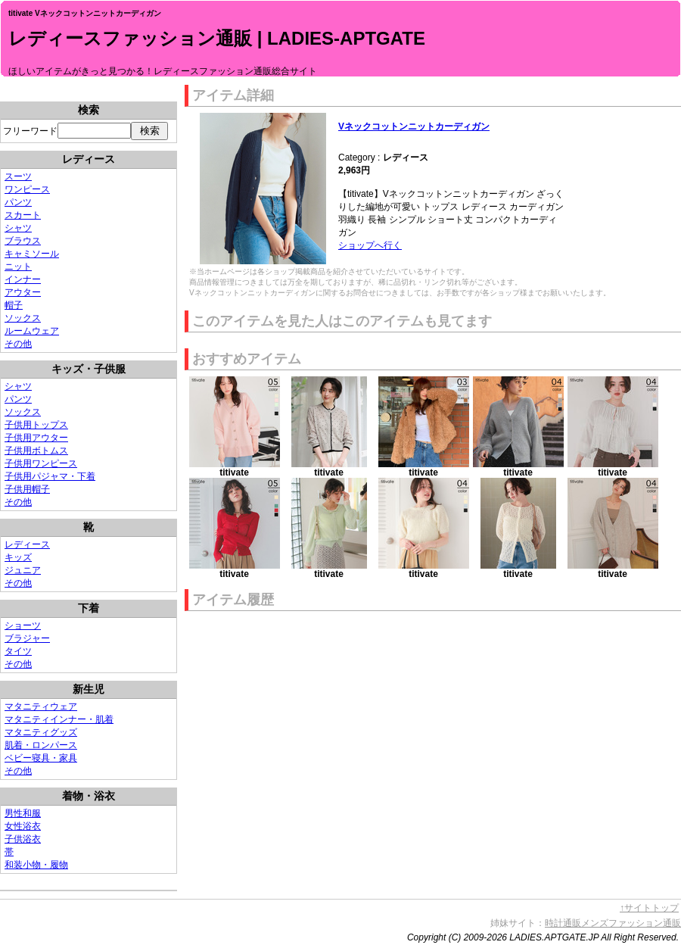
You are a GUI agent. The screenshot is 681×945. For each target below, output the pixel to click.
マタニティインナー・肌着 (59, 719)
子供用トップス (36, 424)
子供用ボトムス (36, 450)
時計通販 (563, 923)
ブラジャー (27, 638)
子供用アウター (36, 437)
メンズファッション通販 (631, 923)
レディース (27, 544)
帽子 (14, 305)
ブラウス (23, 240)
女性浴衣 (23, 826)
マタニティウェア (41, 706)
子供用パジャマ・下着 (50, 476)
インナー (23, 279)
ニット (18, 266)
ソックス (23, 318)
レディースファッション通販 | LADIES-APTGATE (216, 38)
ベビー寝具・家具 (41, 758)
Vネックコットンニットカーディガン (414, 126)
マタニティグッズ (41, 732)
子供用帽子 (27, 489)
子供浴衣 (23, 839)
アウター (23, 292)
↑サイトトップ (649, 908)
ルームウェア (32, 331)
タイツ (18, 651)
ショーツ (23, 625)
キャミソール (32, 253)
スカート (23, 215)
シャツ (18, 228)
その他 (18, 343)
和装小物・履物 (36, 864)
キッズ (18, 557)
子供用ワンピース (41, 463)
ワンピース (27, 189)
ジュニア (23, 570)
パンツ (18, 202)
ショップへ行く (370, 245)
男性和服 (23, 813)
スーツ (18, 176)
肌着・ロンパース (41, 745)
